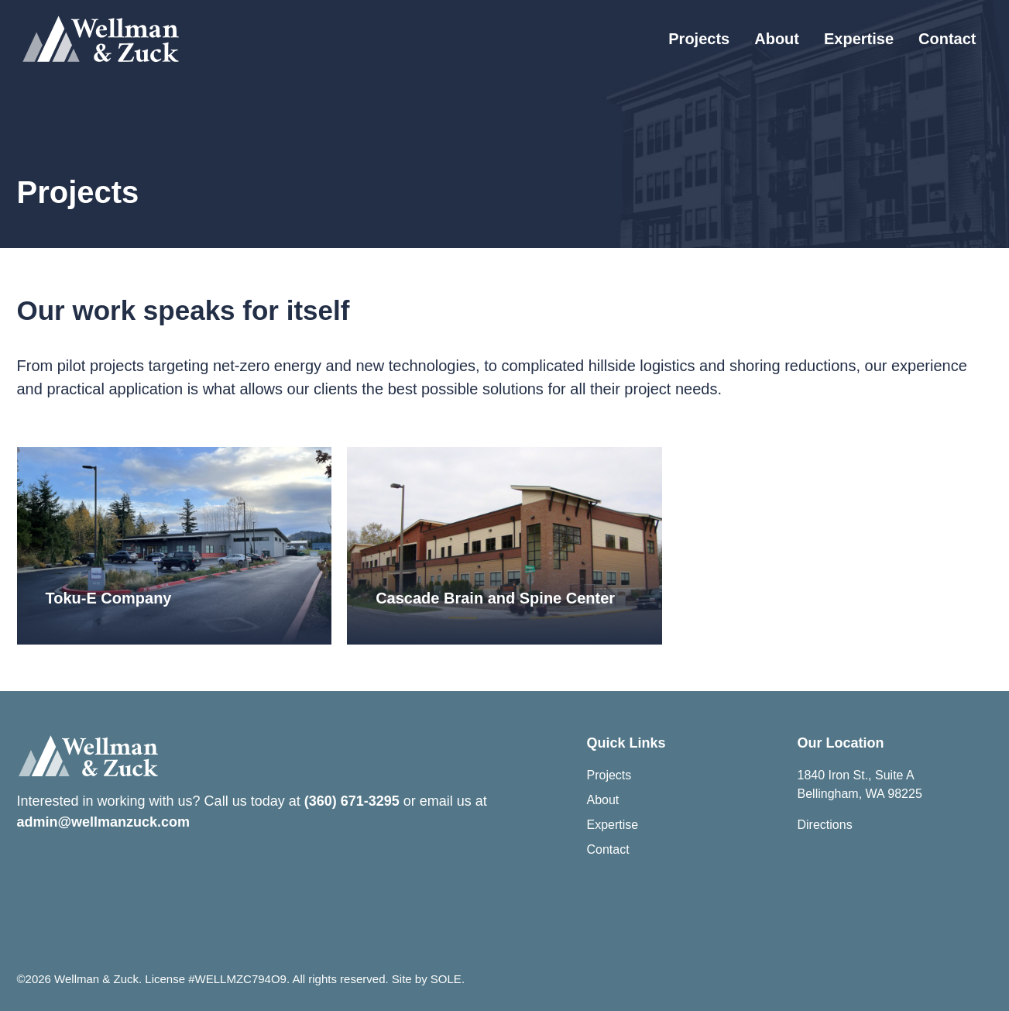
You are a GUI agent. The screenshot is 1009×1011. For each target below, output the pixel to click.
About (776, 38)
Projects (698, 38)
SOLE (446, 978)
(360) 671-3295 (352, 801)
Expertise (859, 38)
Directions (825, 824)
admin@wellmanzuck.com (103, 822)
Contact (947, 38)
